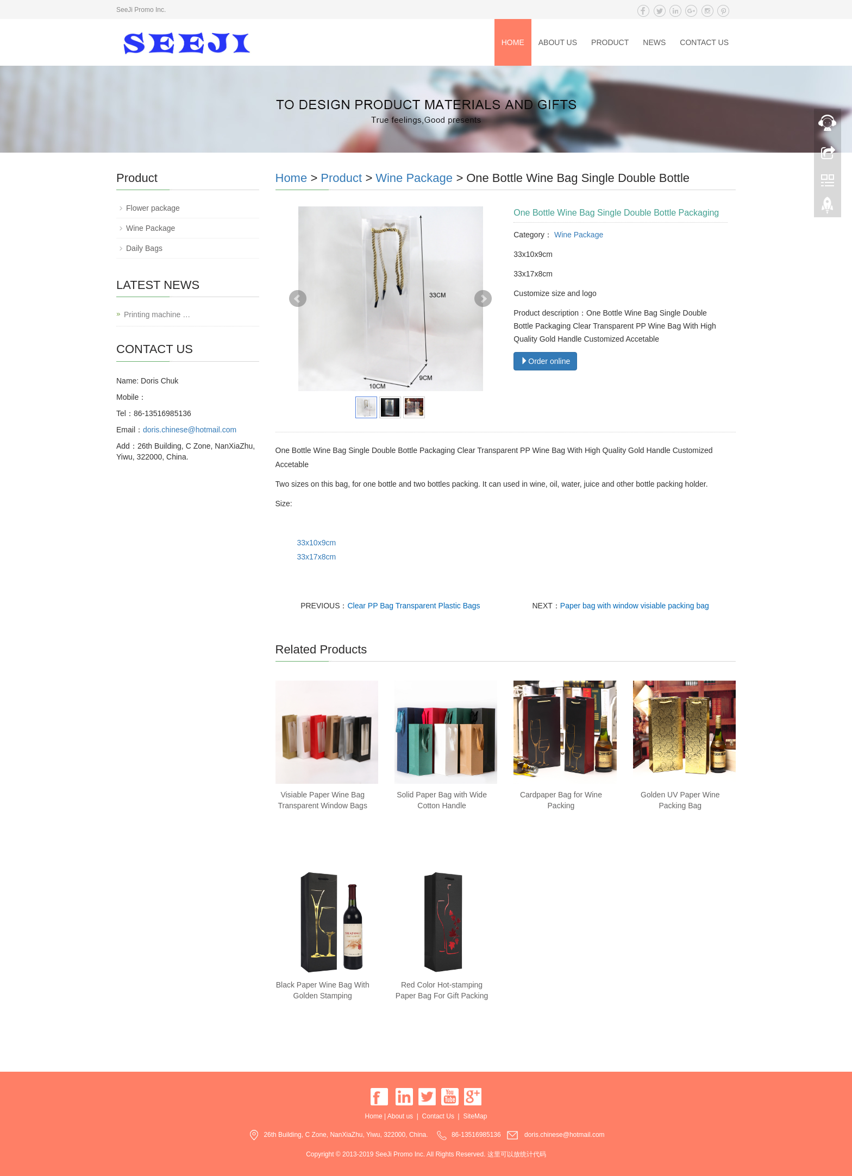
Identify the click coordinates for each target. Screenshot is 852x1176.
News (654, 42)
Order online (545, 361)
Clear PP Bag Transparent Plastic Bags (414, 605)
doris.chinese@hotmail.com (189, 429)
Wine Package (414, 178)
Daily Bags (144, 248)
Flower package (153, 208)
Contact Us (704, 42)
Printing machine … (157, 314)
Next (483, 298)
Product (610, 42)
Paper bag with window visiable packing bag (634, 605)
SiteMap (475, 1116)
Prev (297, 298)
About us (557, 42)
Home (513, 42)
